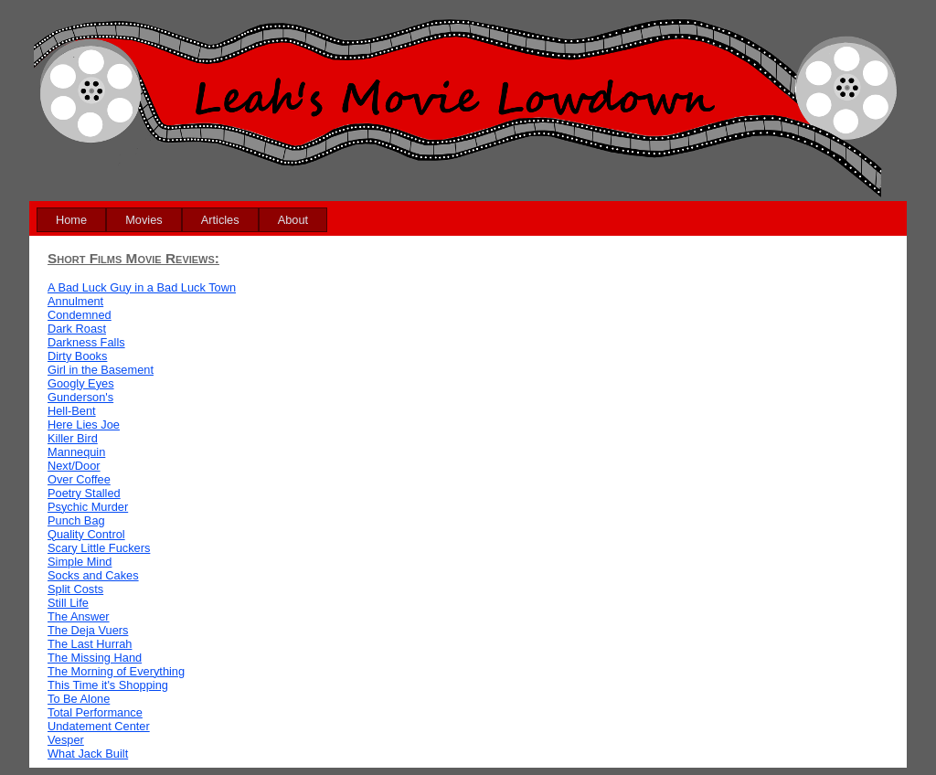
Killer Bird (73, 438)
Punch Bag (76, 520)
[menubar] (182, 219)
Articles (220, 220)
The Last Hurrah (90, 644)
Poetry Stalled (84, 493)
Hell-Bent (72, 411)
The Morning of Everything (116, 671)
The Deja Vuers (88, 630)
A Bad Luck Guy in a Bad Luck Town (142, 287)
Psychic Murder (88, 507)
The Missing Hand (95, 657)
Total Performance (95, 712)
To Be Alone (79, 699)
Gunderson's (80, 397)
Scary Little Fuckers (99, 548)
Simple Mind (80, 561)
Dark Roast (77, 328)
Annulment (75, 301)
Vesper (66, 740)
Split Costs (75, 589)
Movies (144, 220)
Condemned (80, 315)
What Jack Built (88, 753)
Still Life (68, 603)
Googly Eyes (81, 383)
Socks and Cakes (93, 575)
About (293, 220)
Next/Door (74, 465)
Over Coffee (79, 479)
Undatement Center (99, 726)
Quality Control (86, 534)
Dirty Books (77, 356)
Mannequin (76, 452)
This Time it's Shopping (108, 685)
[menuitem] (71, 219)
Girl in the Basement (101, 370)
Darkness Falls (86, 342)
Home (71, 220)
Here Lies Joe (84, 424)
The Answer (79, 616)
